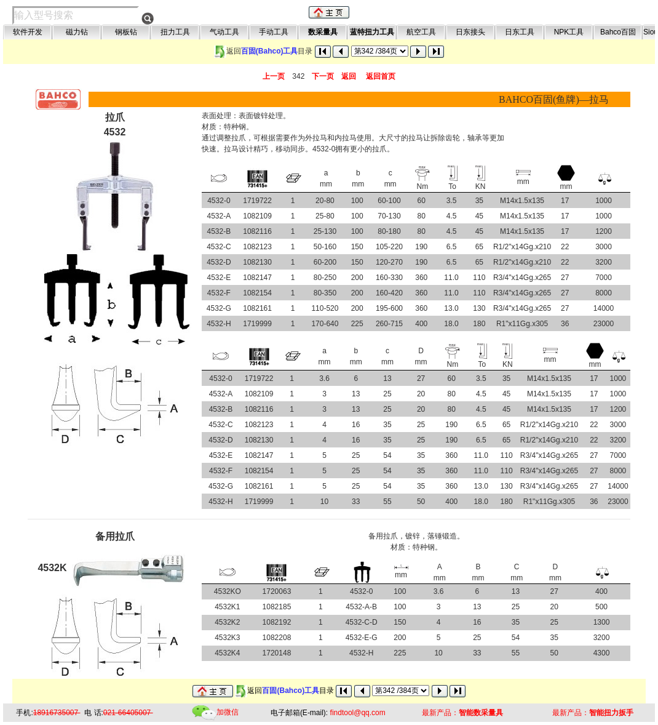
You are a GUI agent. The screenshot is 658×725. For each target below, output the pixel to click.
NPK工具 (569, 32)
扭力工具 (175, 32)
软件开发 (27, 32)
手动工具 (273, 32)
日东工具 (519, 32)
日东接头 (470, 32)
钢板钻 (126, 32)
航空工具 (421, 32)
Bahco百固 (618, 32)
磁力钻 (77, 32)
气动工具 (224, 32)
